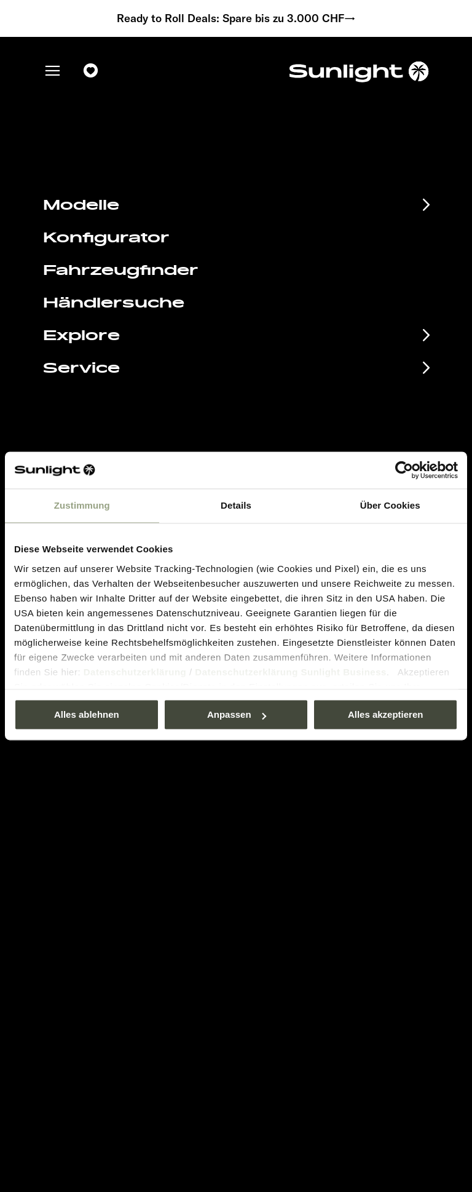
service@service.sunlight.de (326, 414)
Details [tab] (236, 505)
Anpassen (236, 714)
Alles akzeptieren (385, 714)
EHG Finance (95, 845)
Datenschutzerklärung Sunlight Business (291, 672)
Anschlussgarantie (120, 865)
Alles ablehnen (86, 714)
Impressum (272, 822)
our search (321, 197)
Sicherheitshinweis (289, 859)
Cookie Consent (283, 877)
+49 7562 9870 (292, 429)
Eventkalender (102, 804)
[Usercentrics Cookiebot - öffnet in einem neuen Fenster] (404, 470)
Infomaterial (91, 824)
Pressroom (272, 803)
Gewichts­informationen (298, 895)
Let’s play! (271, 914)
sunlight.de (151, 197)
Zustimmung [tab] (82, 505)
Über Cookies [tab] (390, 505)
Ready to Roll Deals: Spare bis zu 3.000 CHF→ (236, 18)
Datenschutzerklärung (135, 672)
